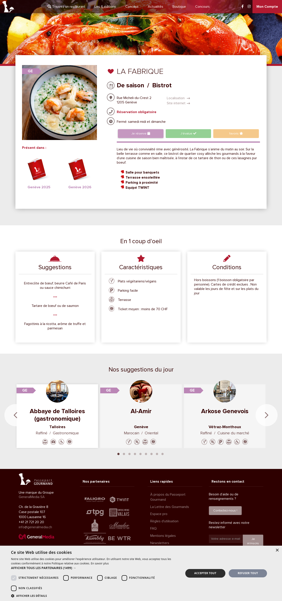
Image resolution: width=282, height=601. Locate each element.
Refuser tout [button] (248, 573)
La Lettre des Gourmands (169, 507)
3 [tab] (129, 453)
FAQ (153, 528)
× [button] (277, 550)
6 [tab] (146, 453)
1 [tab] (118, 453)
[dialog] (141, 573)
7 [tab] (151, 453)
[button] (95, 568)
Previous (15, 415)
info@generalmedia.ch (35, 527)
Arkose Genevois (225, 411)
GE (30, 71)
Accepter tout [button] (205, 573)
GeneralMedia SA (32, 497)
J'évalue (188, 133)
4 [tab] (135, 453)
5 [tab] (140, 453)
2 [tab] (124, 453)
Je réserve (140, 133)
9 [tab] (162, 453)
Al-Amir (141, 411)
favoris (236, 133)
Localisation (178, 98)
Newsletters (159, 543)
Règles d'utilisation (164, 521)
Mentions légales (163, 536)
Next (267, 415)
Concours (202, 6)
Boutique (179, 6)
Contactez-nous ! (225, 510)
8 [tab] (157, 453)
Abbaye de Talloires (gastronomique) (57, 414)
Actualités (155, 6)
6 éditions (105, 6)
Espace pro (158, 514)
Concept (132, 6)
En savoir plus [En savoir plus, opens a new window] (100, 563)
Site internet (178, 103)
